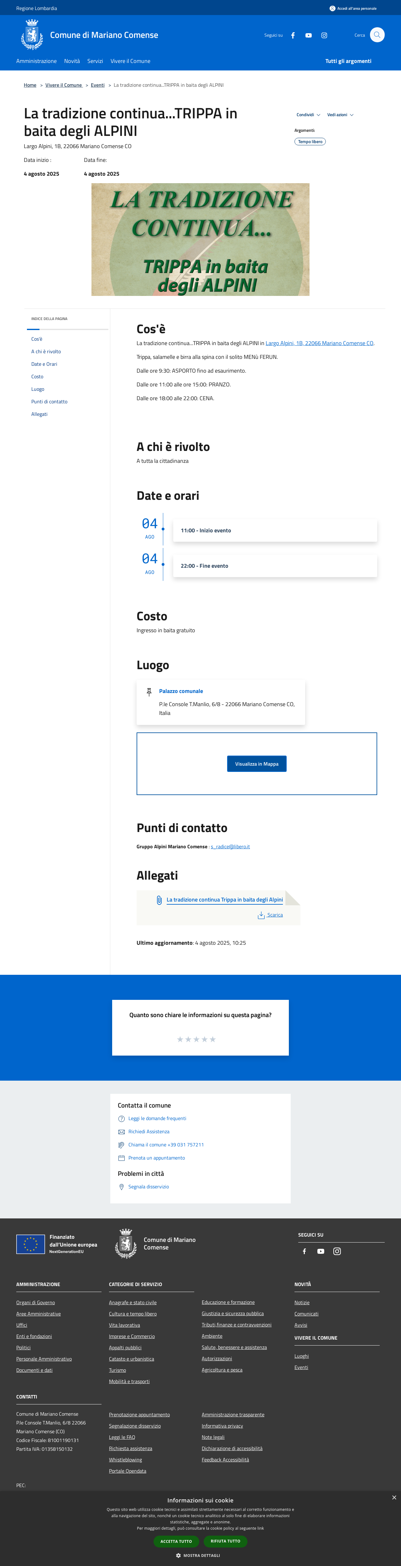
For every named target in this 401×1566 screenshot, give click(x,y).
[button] (200, 1555)
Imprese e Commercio (132, 1336)
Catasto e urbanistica (131, 1358)
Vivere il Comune (64, 85)
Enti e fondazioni (34, 1336)
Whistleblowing (125, 1459)
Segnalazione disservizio (135, 1425)
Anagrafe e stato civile (133, 1302)
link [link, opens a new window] (261, 1528)
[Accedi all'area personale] (353, 8)
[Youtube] (305, 34)
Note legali (213, 1437)
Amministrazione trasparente (233, 1414)
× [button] (394, 1498)
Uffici (21, 1325)
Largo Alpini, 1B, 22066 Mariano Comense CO (319, 343)
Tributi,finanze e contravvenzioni (237, 1324)
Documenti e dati (34, 1370)
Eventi (98, 85)
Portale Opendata (127, 1471)
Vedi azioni (341, 115)
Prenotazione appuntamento (139, 1414)
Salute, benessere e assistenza (234, 1347)
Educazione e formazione (228, 1302)
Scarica (269, 914)
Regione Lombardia (36, 8)
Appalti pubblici (125, 1347)
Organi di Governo (35, 1302)
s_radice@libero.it (230, 846)
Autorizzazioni (217, 1358)
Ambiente (212, 1336)
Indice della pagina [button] (49, 319)
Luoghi (301, 1356)
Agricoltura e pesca (222, 1369)
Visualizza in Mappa (257, 763)
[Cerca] (377, 34)
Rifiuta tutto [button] (226, 1541)
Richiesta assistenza (130, 1448)
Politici (23, 1347)
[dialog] (200, 1528)
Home (30, 85)
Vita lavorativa (124, 1325)
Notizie (302, 1302)
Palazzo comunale (181, 691)
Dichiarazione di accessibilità (232, 1448)
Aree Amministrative (38, 1313)
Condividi (309, 115)
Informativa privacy (222, 1425)
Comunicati (306, 1313)
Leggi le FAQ (122, 1437)
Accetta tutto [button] (176, 1541)
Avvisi (300, 1325)
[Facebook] (290, 34)
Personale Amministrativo (44, 1358)
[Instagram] (321, 34)
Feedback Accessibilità (225, 1459)
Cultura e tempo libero (133, 1313)
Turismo (117, 1370)
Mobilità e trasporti (129, 1381)
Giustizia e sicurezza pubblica (233, 1313)
